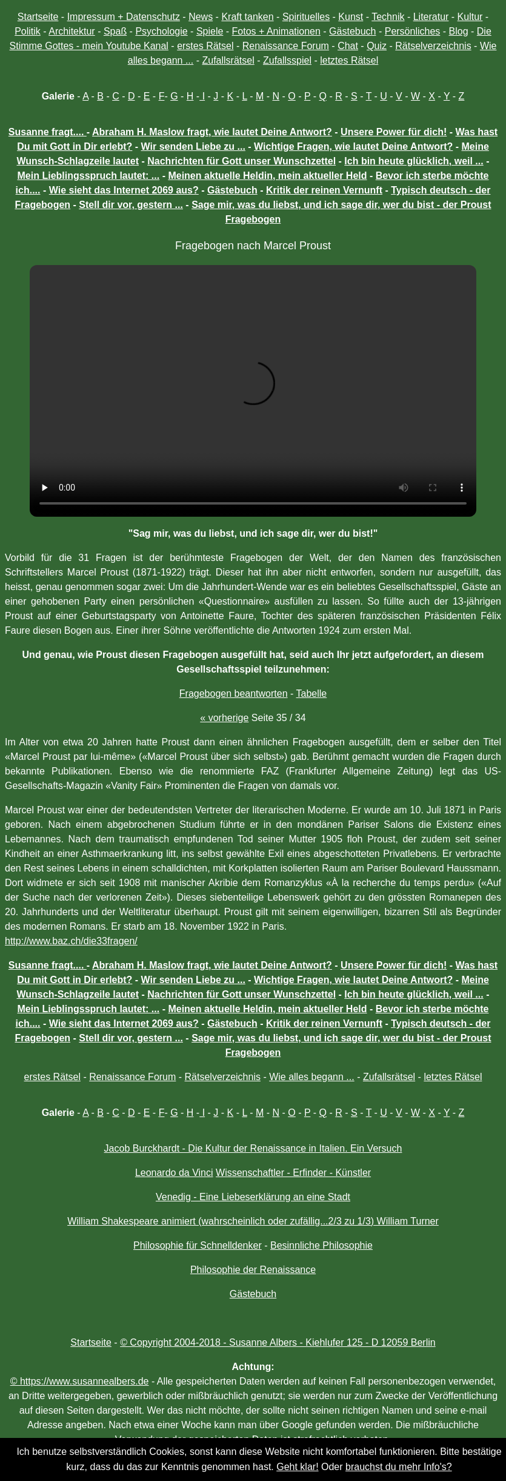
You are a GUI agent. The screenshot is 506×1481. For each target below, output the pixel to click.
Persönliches (413, 31)
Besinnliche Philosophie (321, 1245)
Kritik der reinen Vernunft (324, 190)
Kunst (350, 17)
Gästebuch (352, 31)
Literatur (431, 17)
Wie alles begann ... (312, 1077)
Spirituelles (306, 17)
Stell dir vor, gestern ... (131, 205)
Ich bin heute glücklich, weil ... (413, 161)
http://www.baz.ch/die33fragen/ (71, 941)
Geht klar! (297, 1467)
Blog (458, 31)
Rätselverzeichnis (433, 46)
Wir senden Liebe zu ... (193, 146)
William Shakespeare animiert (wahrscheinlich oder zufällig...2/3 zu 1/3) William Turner (253, 1221)
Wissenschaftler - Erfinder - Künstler (293, 1172)
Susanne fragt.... (47, 132)
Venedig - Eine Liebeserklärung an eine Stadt (253, 1197)
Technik (387, 17)
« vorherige (224, 718)
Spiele (209, 31)
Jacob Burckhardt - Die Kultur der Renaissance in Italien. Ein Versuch (253, 1148)
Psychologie (161, 31)
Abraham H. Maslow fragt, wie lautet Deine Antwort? (212, 132)
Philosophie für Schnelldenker (197, 1245)
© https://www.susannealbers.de (79, 1381)
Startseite (38, 17)
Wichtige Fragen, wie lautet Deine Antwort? (353, 146)
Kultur (470, 17)
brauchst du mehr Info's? (398, 1467)
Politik (28, 31)
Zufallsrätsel (228, 60)
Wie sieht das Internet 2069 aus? (124, 190)
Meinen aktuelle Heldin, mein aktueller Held (267, 175)
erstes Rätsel (205, 46)
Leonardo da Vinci (174, 1172)
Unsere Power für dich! (394, 132)
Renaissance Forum (285, 46)
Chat (348, 46)
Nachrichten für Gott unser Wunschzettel (241, 161)
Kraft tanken (247, 17)
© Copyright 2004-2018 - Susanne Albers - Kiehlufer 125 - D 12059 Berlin (278, 1342)
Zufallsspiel (287, 60)
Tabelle (311, 693)
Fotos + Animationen (276, 31)
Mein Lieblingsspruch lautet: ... (89, 175)
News (200, 17)
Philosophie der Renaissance (253, 1269)
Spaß (115, 31)
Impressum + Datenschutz (123, 17)
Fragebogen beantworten (233, 693)
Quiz (377, 46)
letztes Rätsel (349, 60)
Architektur (71, 31)
